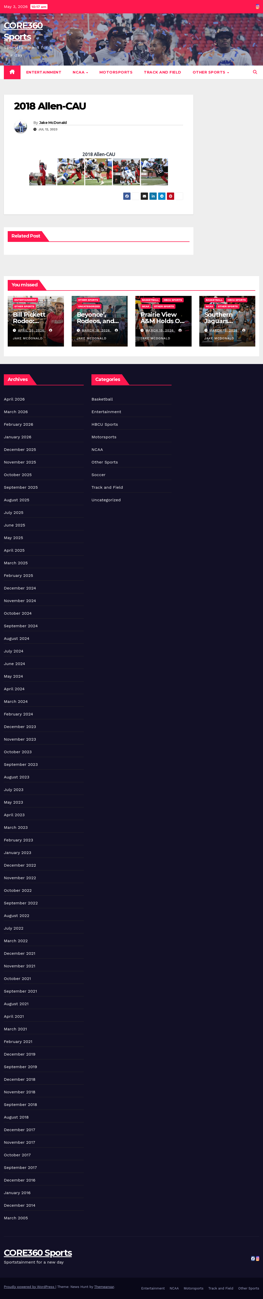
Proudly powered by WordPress (29, 1287)
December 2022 (20, 865)
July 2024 (13, 651)
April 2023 (14, 814)
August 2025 (16, 499)
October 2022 (18, 890)
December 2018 (19, 1079)
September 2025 (21, 487)
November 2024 (20, 600)
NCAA (79, 72)
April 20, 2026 (31, 330)
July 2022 (13, 928)
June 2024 (14, 663)
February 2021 (18, 1041)
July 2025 (13, 512)
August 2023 (16, 777)
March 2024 (16, 701)
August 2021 (16, 1003)
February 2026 (18, 424)
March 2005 (16, 1217)
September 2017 (20, 1167)
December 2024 (20, 588)
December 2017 (19, 1129)
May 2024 (13, 676)
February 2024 (18, 714)
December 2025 (20, 449)
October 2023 (18, 751)
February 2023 (18, 840)
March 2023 (16, 827)
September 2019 (20, 1066)
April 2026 (14, 399)
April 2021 (14, 1016)
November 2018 (19, 1091)
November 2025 (20, 462)
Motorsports (116, 72)
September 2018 (20, 1104)
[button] (255, 72)
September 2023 (21, 764)
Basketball (150, 299)
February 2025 (18, 575)
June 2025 (14, 525)
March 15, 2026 (160, 330)
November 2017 (19, 1142)
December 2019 (19, 1054)
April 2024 (14, 688)
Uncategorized (89, 306)
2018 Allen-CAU (50, 106)
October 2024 (18, 613)
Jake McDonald (53, 122)
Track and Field (162, 72)
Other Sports (210, 72)
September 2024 (21, 625)
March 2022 (16, 940)
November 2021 (19, 966)
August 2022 (16, 915)
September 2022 (21, 903)
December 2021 (19, 953)
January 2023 (17, 852)
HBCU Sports (173, 299)
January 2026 (17, 436)
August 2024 (16, 638)
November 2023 (20, 739)
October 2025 (18, 474)
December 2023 (20, 726)
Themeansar (104, 1287)
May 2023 (13, 802)
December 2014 (19, 1205)
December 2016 (19, 1180)
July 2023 (13, 789)
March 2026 (16, 411)
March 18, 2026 (96, 330)
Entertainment (44, 72)
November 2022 (20, 877)
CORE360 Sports (38, 1252)
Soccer (98, 474)
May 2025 (13, 537)
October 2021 (17, 978)
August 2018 (16, 1117)
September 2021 (20, 991)
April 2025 (14, 550)
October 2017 (17, 1154)
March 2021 (15, 1029)
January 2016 (17, 1192)
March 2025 (16, 562)
